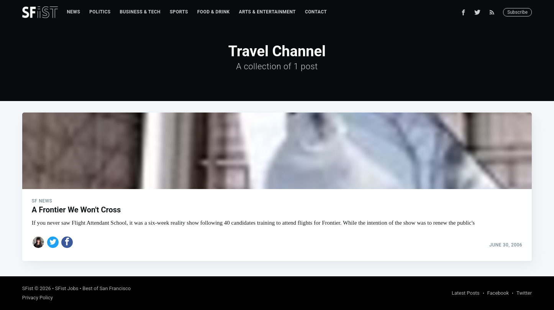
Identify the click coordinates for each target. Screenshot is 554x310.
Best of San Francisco (106, 288)
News (73, 12)
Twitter (524, 293)
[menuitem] (73, 12)
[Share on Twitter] (52, 242)
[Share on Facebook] (67, 242)
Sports (179, 12)
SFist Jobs (67, 288)
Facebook (498, 293)
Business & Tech (140, 12)
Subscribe (517, 12)
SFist (27, 288)
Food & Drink (213, 12)
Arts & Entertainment (267, 12)
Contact (316, 12)
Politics (99, 12)
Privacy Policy (37, 297)
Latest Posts (466, 293)
